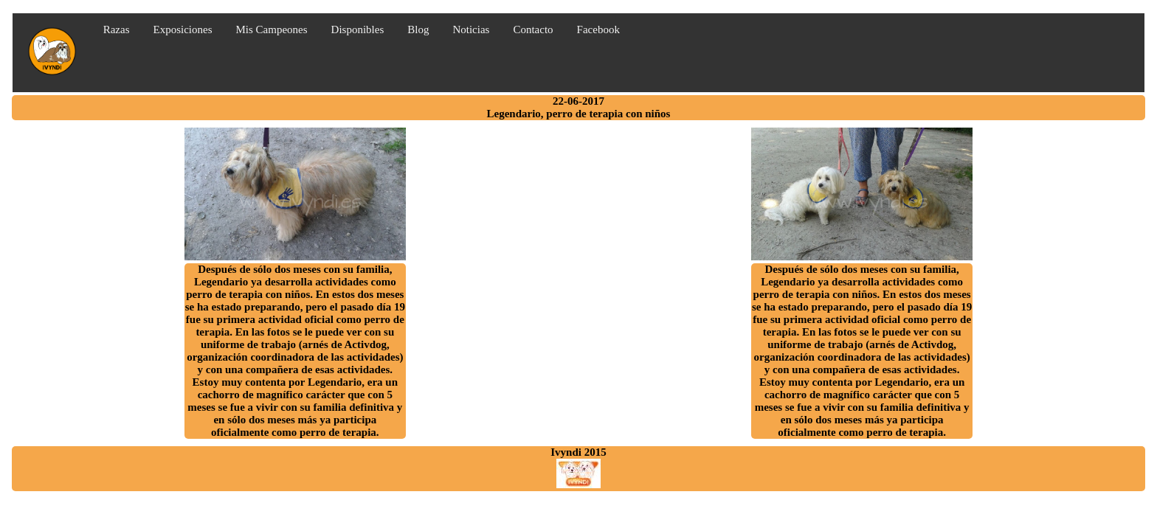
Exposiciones (183, 29)
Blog (418, 29)
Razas (116, 29)
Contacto (533, 29)
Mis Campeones (272, 29)
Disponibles (357, 29)
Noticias (470, 29)
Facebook (598, 29)
